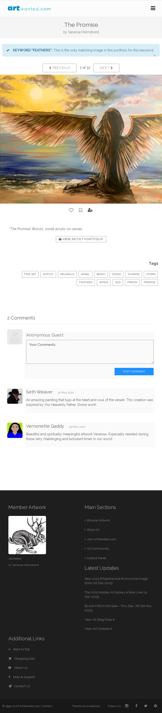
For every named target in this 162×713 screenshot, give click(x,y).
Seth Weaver (39, 391)
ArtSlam (47, 706)
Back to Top (19, 649)
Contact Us (19, 686)
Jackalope (14, 558)
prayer (132, 282)
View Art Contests (98, 628)
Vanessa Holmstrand (83, 32)
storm (151, 274)
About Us (17, 667)
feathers (86, 282)
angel (85, 274)
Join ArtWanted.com (101, 539)
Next (106, 68)
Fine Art (30, 274)
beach (101, 274)
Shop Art (93, 529)
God (118, 282)
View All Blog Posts (100, 619)
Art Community (98, 548)
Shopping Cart (21, 658)
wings (103, 282)
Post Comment (134, 371)
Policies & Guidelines (86, 706)
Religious (67, 274)
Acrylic (48, 274)
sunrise (133, 274)
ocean (116, 274)
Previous (59, 68)
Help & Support (21, 677)
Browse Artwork (98, 520)
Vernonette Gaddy (45, 426)
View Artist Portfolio (81, 239)
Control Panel (96, 558)
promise (150, 282)
